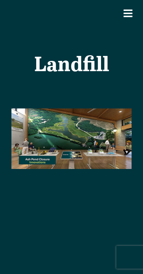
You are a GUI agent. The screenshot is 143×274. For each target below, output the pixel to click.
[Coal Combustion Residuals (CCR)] (71, 113)
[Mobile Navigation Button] (127, 13)
